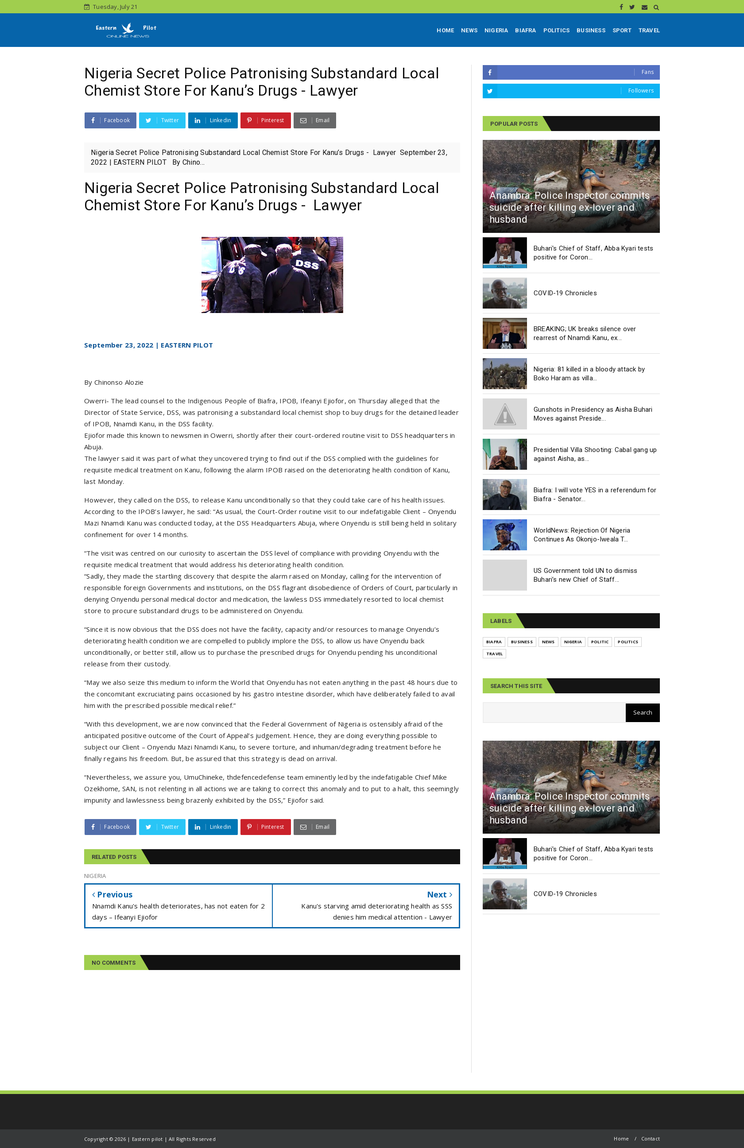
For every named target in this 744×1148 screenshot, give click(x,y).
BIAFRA (525, 30)
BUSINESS (591, 30)
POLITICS (556, 30)
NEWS (469, 30)
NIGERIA (496, 30)
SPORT (622, 30)
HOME (445, 30)
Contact (650, 1138)
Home (621, 1138)
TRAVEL (649, 30)
